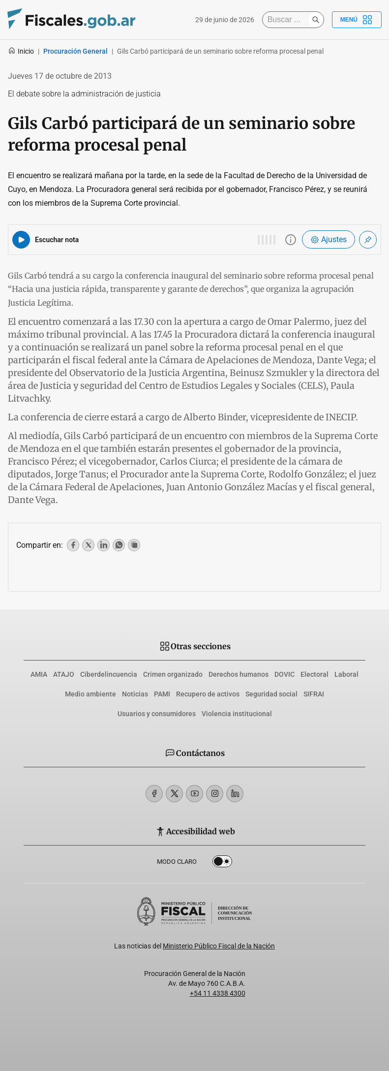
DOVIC (284, 674)
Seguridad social (271, 694)
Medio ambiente (90, 694)
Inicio (21, 51)
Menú (356, 20)
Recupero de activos (207, 694)
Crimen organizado (173, 674)
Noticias (135, 694)
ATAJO (63, 674)
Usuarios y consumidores (157, 714)
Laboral (346, 674)
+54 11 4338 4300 (217, 993)
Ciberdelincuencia (108, 674)
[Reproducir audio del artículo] (21, 240)
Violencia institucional (237, 714)
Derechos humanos (239, 674)
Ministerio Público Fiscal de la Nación (219, 946)
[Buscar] (288, 20)
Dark (222, 863)
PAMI (162, 694)
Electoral (314, 674)
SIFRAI (313, 694)
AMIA (38, 674)
